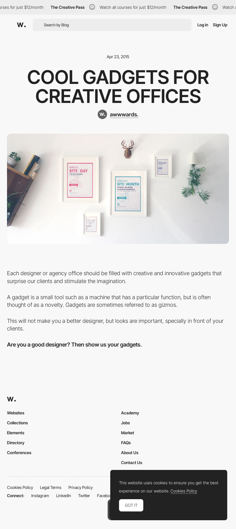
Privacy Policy (80, 487)
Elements (15, 432)
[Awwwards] (21, 25)
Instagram (40, 495)
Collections (17, 422)
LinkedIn (63, 495)
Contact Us (131, 462)
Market (127, 432)
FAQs (126, 442)
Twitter (84, 495)
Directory (16, 442)
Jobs (125, 422)
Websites (15, 412)
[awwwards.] (118, 114)
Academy (130, 412)
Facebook (106, 495)
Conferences (19, 452)
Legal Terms (50, 487)
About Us (129, 452)
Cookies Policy (20, 487)
